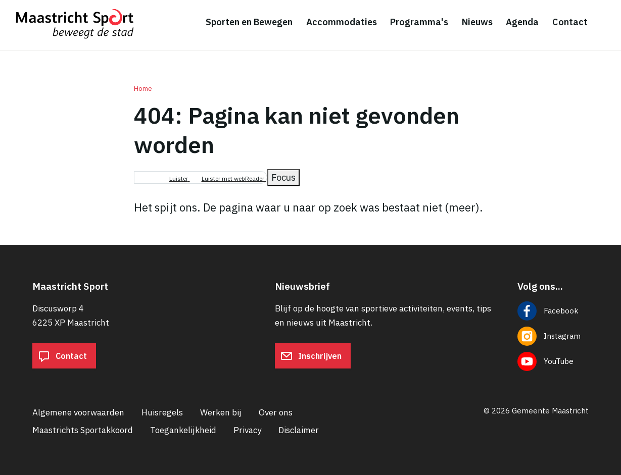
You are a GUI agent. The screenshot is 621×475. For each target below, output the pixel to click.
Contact (62, 356)
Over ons (276, 412)
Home (143, 88)
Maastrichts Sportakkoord (82, 430)
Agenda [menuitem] (522, 22)
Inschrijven (311, 356)
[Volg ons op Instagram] (553, 336)
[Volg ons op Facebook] (553, 311)
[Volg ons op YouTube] (553, 361)
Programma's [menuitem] (419, 22)
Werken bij (221, 412)
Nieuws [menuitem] (477, 22)
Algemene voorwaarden (78, 412)
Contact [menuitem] (570, 22)
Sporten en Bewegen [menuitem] (249, 22)
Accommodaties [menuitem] (341, 22)
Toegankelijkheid (183, 430)
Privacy (247, 430)
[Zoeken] (606, 23)
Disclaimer (298, 430)
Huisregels (162, 412)
